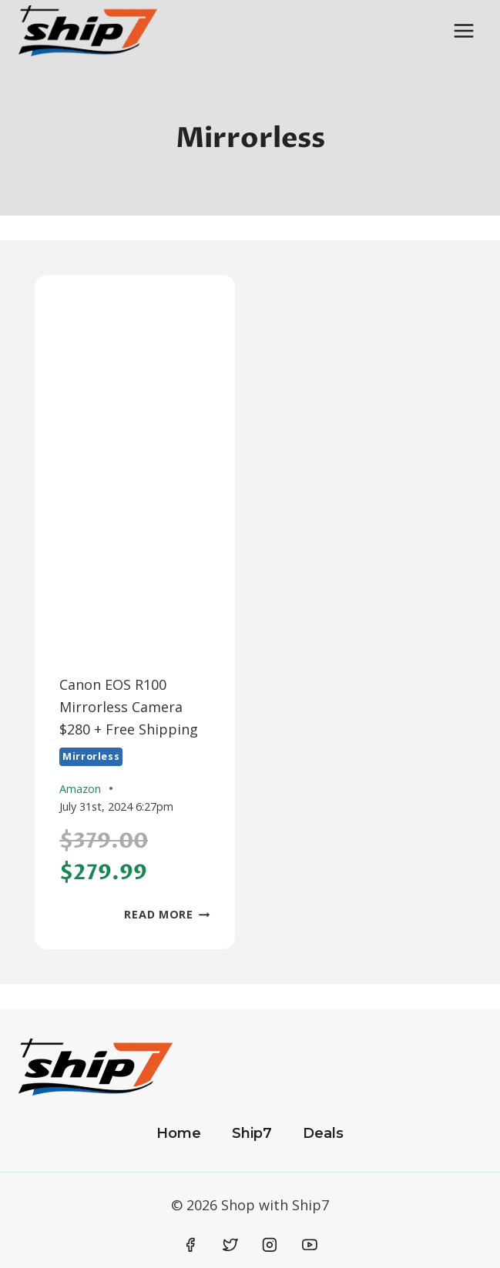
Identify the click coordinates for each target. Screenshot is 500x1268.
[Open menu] (463, 30)
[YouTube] (309, 1245)
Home (178, 1133)
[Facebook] (191, 1245)
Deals (323, 1133)
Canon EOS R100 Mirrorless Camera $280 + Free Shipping (128, 706)
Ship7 (252, 1133)
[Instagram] (269, 1245)
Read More (167, 914)
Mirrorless (90, 756)
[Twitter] (230, 1245)
